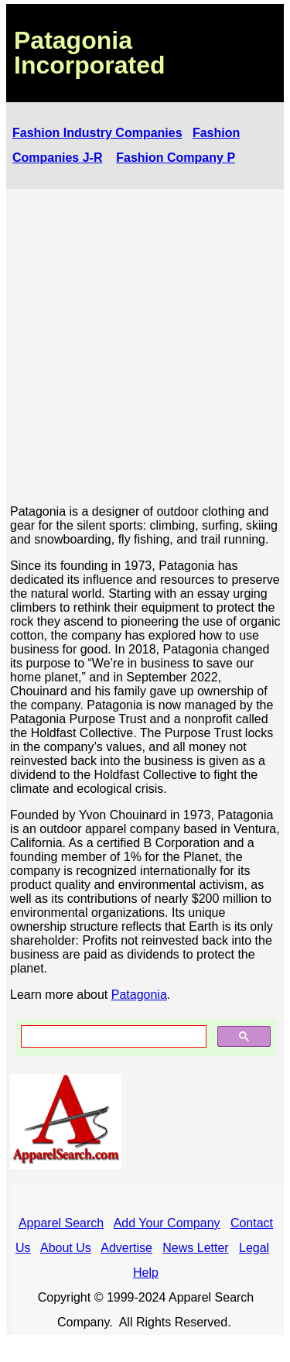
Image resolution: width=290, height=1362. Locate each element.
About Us (65, 1247)
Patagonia (139, 994)
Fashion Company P (175, 157)
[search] (112, 1037)
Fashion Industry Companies (97, 132)
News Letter (195, 1247)
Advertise (126, 1247)
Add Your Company (167, 1223)
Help (146, 1272)
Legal (254, 1247)
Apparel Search (61, 1223)
